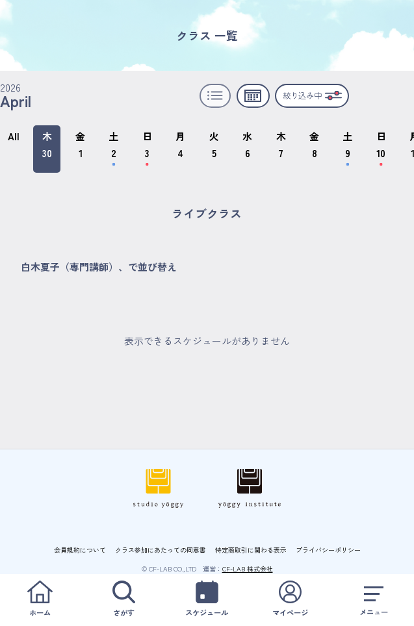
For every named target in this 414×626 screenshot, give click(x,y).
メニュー (374, 599)
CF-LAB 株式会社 (247, 568)
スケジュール (207, 599)
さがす (123, 599)
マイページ (290, 599)
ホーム (40, 599)
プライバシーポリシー (328, 550)
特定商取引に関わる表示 (251, 550)
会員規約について (80, 550)
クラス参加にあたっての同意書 (160, 550)
